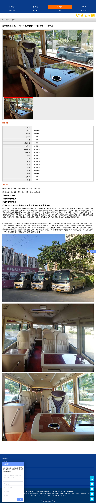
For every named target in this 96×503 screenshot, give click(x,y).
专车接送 (60, 7)
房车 (60, 10)
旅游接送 (13, 20)
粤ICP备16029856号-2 (48, 501)
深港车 (84, 7)
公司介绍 (84, 10)
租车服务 (36, 7)
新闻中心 (36, 10)
